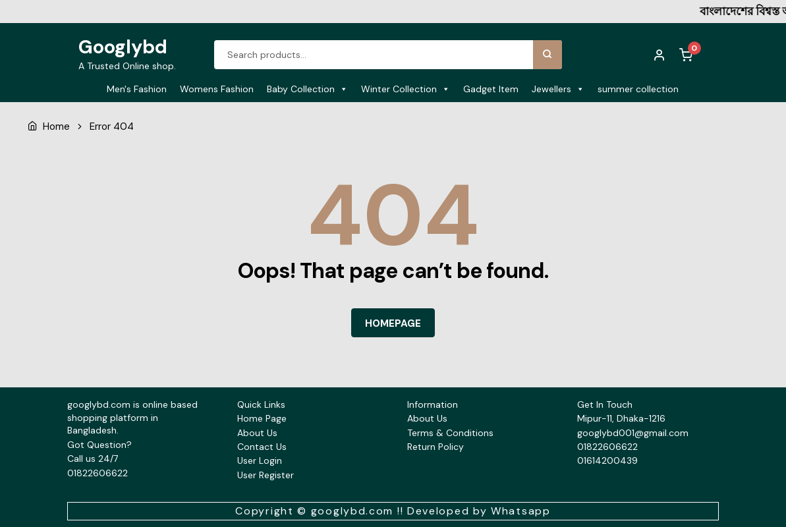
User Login (259, 460)
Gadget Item (491, 89)
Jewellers (558, 89)
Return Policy (435, 447)
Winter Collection (405, 89)
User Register (265, 475)
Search (547, 54)
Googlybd (122, 46)
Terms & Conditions (450, 433)
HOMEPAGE (393, 323)
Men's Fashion (137, 89)
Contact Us (262, 447)
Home (56, 126)
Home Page (262, 418)
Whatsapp (521, 511)
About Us (257, 433)
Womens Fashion (217, 89)
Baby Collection (307, 89)
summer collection (638, 89)
